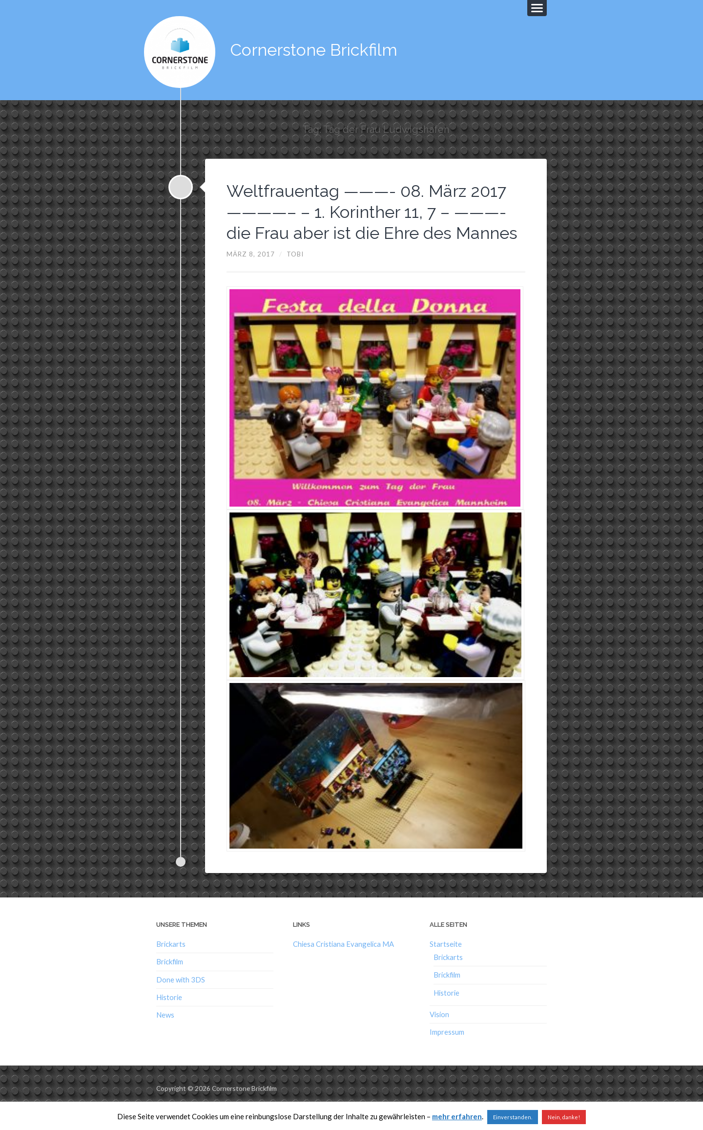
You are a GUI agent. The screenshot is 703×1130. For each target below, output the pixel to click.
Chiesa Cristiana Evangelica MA (343, 963)
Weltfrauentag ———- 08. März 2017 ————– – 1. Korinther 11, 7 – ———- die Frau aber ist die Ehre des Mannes (372, 220)
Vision (439, 1033)
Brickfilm (169, 980)
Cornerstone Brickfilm (317, 49)
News (165, 1033)
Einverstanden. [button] (512, 1117)
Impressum (447, 1050)
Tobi (295, 273)
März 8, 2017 (251, 273)
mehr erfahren (457, 1116)
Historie (169, 1015)
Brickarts (171, 963)
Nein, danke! (564, 1117)
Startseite (446, 963)
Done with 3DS (180, 998)
